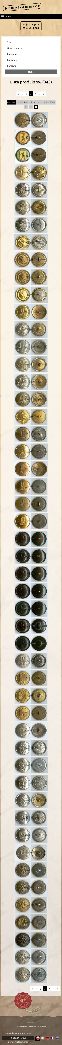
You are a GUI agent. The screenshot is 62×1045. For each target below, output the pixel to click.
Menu (6, 16)
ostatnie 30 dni (49, 102)
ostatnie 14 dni (35, 102)
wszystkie (11, 102)
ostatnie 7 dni (22, 102)
